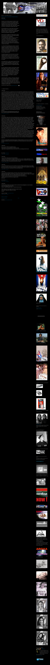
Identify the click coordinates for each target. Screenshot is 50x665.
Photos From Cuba (38, 307)
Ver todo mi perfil (39, 655)
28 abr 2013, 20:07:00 (5, 143)
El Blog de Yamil (38, 424)
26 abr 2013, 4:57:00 (4, 113)
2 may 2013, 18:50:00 (5, 181)
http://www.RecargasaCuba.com (40, 99)
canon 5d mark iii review (10, 193)
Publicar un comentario (4, 196)
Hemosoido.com (40, 308)
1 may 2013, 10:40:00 (5, 154)
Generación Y (38, 330)
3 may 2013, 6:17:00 (4, 194)
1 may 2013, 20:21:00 (5, 162)
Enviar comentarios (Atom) (8, 199)
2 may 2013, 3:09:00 (4, 169)
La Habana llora (38, 508)
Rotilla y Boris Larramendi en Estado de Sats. (9, 16)
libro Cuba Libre (39, 410)
